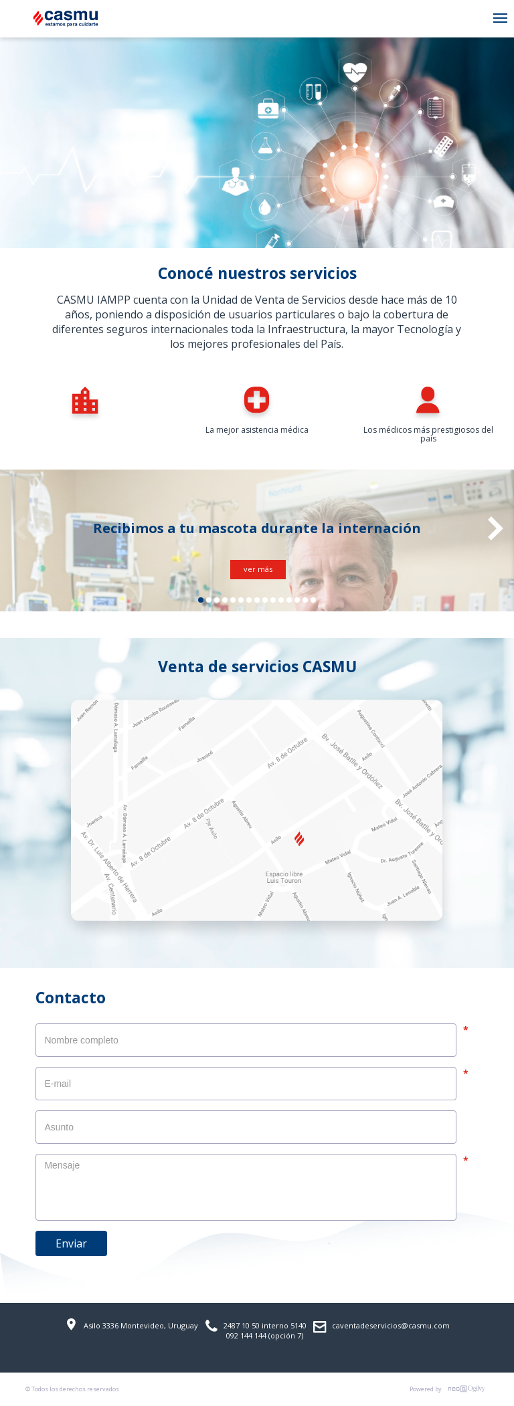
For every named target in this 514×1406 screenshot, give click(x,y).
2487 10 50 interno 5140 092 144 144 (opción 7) (256, 1330)
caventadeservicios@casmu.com (381, 1326)
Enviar (71, 1243)
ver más (258, 569)
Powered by (449, 1389)
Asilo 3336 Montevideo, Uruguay (131, 1324)
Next (495, 528)
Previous (19, 528)
